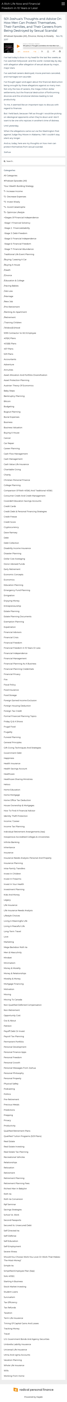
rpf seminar (10, 1204)
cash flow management (16, 454)
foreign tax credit (13, 711)
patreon (8, 1026)
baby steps (9, 391)
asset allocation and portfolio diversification (25, 375)
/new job (8, 301)
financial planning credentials (19, 669)
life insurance (10, 905)
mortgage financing (14, 984)
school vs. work (11, 1215)
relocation (9, 1168)
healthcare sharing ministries (18, 779)
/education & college (14, 280)
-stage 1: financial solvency (17, 223)
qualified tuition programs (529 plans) (23, 1136)
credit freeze (10, 517)
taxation (8, 1313)
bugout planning (12, 412)
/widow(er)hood (12, 328)
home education (12, 790)
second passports (12, 1220)
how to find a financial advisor (19, 811)
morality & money (12, 979)
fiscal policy (10, 685)
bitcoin (7, 401)
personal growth (12, 1063)
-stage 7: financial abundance (19, 249)
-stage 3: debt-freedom (15, 233)
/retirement (10, 317)
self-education (11, 1241)
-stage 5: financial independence (20, 238)
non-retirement (12, 1010)
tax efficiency (10, 1302)
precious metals (11, 1104)
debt (6, 538)
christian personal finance (17, 480)
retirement (9, 1173)
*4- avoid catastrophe (14, 207)
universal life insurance (15, 1350)
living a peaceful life (14, 926)
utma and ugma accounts (17, 1355)
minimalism (9, 963)
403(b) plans (10, 343)
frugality (8, 732)
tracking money (12, 1328)
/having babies (11, 286)
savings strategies (13, 1209)
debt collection (11, 543)
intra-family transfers (14, 868)
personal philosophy (14, 1073)
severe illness (10, 1251)
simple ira (9, 1265)
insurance (8, 853)
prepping (8, 1115)
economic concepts (13, 574)
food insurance (11, 690)
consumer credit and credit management (24, 496)
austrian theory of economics (19, 385)
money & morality (45, 36)
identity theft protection (16, 816)
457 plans (8, 349)
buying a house (11, 433)
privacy (7, 1120)
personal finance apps (15, 1052)
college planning (12, 485)
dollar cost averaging (14, 559)
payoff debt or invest (14, 1031)
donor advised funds (14, 564)
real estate (9, 1141)
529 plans (8, 354)
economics (9, 580)
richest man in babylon (15, 1188)
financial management (15, 658)
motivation (9, 989)
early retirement (12, 569)
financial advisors (12, 632)
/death (7, 270)
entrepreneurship (12, 606)
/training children (13, 322)
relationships (10, 1162)
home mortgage (12, 795)
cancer (7, 438)
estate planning (11, 611)
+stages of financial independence (21, 217)
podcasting (9, 1089)
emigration (9, 595)
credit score (10, 522)
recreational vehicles (14, 1157)
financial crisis (11, 637)
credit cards (10, 506)
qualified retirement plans (17, 1131)
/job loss (8, 291)
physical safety (11, 1084)
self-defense (10, 1236)
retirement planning (14, 1178)
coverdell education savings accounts (22, 501)
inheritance (9, 847)
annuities (8, 370)
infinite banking (11, 842)
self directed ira (11, 1231)
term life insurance (13, 1318)
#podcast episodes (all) (15, 36)
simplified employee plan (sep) (19, 1271)
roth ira (7, 1194)
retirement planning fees (16, 1183)
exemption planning (14, 622)
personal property (12, 1078)
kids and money (12, 895)
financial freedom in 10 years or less (22, 648)
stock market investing (15, 1287)
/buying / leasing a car (15, 259)
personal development (15, 1047)
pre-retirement (11, 1099)
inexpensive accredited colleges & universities (26, 837)
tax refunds (10, 1307)
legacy (7, 900)
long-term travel (12, 931)
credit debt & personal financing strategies (25, 511)
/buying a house (12, 265)
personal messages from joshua (20, 1068)
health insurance (12, 763)
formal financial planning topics (20, 716)
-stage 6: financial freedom (17, 244)
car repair (9, 443)
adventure (9, 364)
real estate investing (14, 1146)
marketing (9, 942)
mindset (8, 958)
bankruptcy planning (14, 396)
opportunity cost (12, 1015)
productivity (10, 1126)
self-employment (12, 1246)
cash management (13, 459)
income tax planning (14, 826)
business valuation (13, 427)
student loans (11, 1292)
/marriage (8, 296)
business (8, 422)
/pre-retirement (12, 307)
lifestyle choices (12, 916)
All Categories (10, 175)
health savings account (15, 769)
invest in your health (14, 884)
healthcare (9, 774)
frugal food (10, 727)
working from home (14, 1376)
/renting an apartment (15, 312)
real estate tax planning (16, 1152)
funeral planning (12, 737)
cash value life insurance (16, 464)
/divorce (32, 36)
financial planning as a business (20, 664)
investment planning (14, 889)
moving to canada (13, 999)
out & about (10, 1021)
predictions (9, 1110)
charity (7, 475)
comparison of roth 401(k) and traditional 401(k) (28, 490)
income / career (11, 821)
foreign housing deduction (17, 706)
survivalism (9, 1297)
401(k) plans (10, 338)
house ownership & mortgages (19, 805)
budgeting (9, 406)
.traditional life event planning (19, 254)
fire (5, 679)
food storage (10, 695)
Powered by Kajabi (33, 1397)
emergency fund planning (17, 590)
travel (7, 1334)
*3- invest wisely (12, 202)
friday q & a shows (13, 721)
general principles (13, 742)
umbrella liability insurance (17, 1344)
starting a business (13, 1281)
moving (7, 994)
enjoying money (12, 601)
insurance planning (13, 863)
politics (7, 1094)
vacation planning (13, 1360)
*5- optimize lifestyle (14, 212)
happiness (9, 758)
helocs (7, 784)
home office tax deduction (17, 800)
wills (6, 1370)
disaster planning (12, 553)
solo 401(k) (9, 1276)
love (6, 937)
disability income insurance (17, 548)
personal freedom (13, 1057)
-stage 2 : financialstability (17, 228)
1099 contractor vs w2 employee (20, 333)
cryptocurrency (11, 527)
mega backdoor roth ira (15, 947)
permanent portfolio (14, 1042)
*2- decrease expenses (15, 196)
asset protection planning (16, 380)
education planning (13, 585)
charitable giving (12, 469)
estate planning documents (17, 616)
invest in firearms (12, 879)
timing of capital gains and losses (21, 1323)
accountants (10, 359)
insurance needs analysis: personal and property (27, 858)
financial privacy (12, 674)
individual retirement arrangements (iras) (24, 832)
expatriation (10, 627)
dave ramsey (10, 532)
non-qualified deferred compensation (23, 1005)
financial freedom (13, 643)
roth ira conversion (13, 1199)
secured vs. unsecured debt (18, 1225)
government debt (13, 753)
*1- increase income (13, 191)
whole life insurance (14, 1365)
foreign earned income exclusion (20, 700)
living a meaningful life (15, 921)
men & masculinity (13, 952)
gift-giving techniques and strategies (22, 748)
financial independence (15, 653)
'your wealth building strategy (19, 186)
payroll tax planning (14, 1036)
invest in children (12, 874)
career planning (12, 448)
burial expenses (11, 417)
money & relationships (15, 973)
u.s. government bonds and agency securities (26, 1339)
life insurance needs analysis (18, 910)
